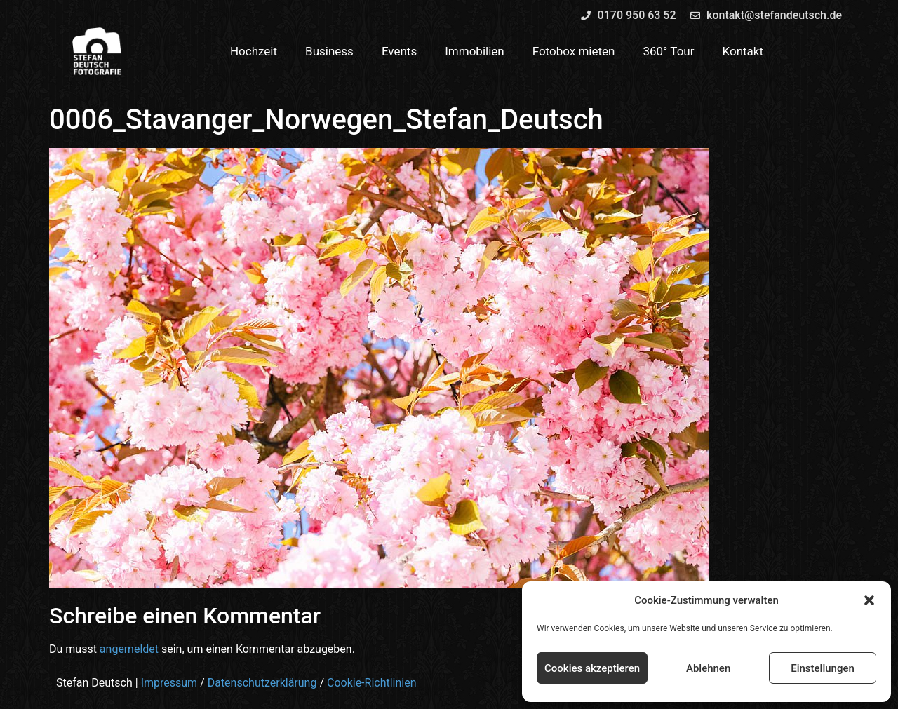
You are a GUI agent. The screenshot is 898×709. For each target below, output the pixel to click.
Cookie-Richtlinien (372, 682)
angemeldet (129, 649)
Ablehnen (708, 668)
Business (329, 51)
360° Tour (668, 51)
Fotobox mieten (573, 51)
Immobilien (474, 51)
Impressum (169, 682)
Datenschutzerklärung (262, 682)
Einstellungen (823, 668)
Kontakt (743, 51)
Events (399, 51)
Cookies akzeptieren (592, 668)
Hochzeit (253, 51)
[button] (869, 600)
